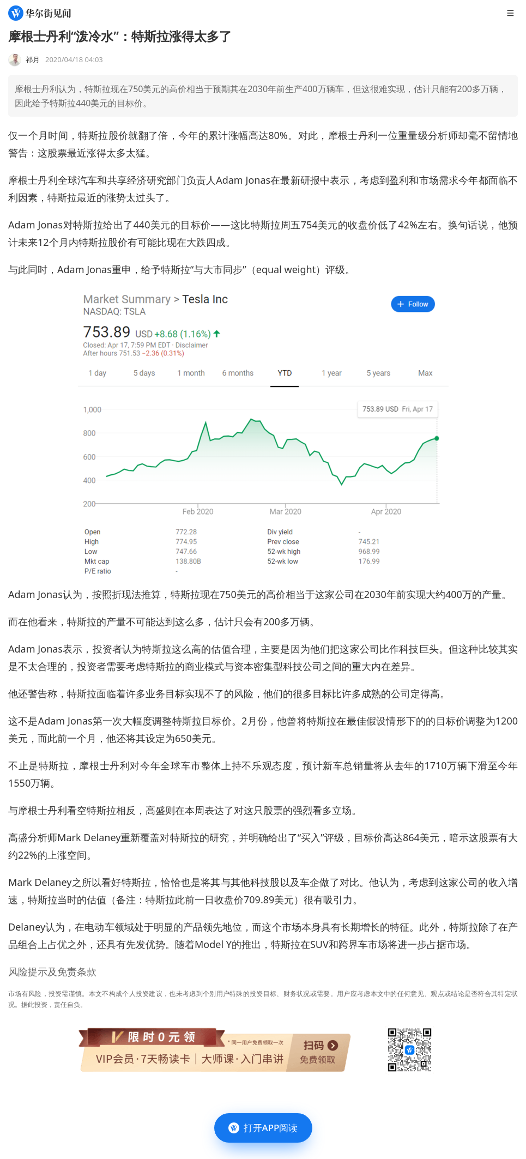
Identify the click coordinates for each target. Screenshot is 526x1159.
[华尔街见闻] (39, 13)
